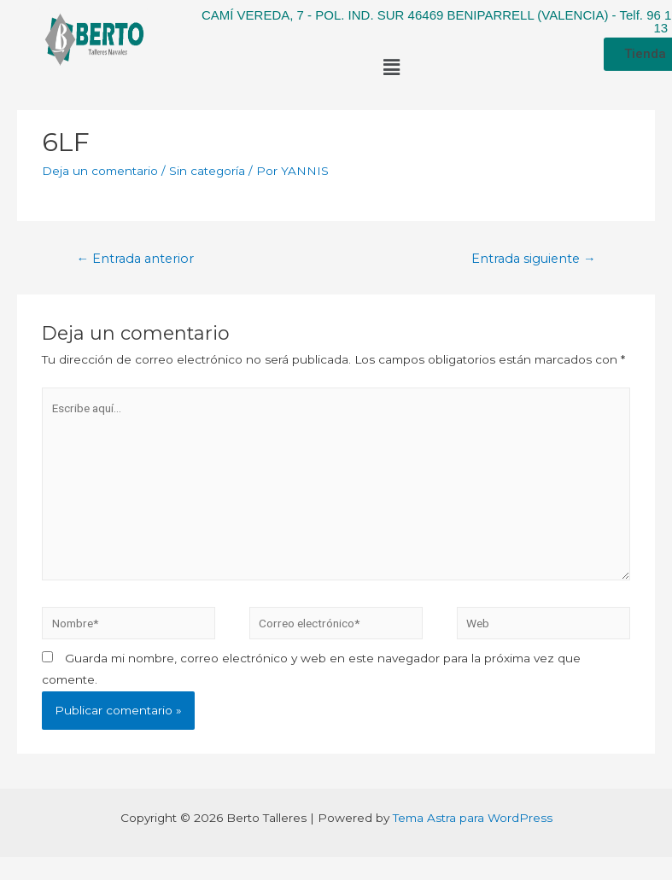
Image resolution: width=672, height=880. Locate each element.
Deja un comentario (100, 171)
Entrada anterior (135, 258)
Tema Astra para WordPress (472, 818)
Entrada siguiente (533, 258)
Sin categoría (207, 171)
